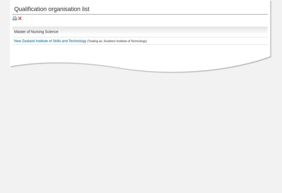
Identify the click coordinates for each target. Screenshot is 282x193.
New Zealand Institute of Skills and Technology (50, 41)
